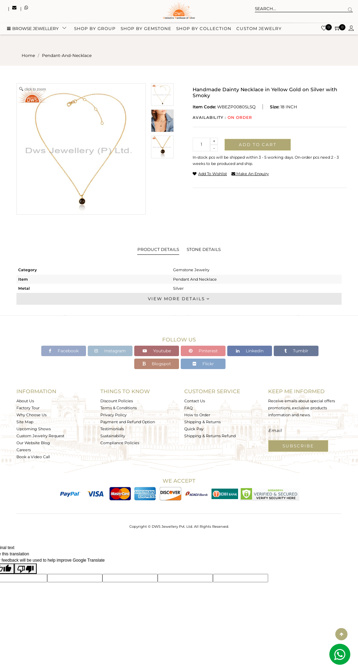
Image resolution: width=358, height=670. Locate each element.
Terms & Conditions (118, 407)
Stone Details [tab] (204, 249)
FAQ (188, 407)
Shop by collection (203, 28)
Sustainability (112, 435)
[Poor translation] (25, 568)
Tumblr (296, 350)
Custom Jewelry (259, 28)
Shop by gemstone (146, 28)
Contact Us (194, 400)
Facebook (64, 350)
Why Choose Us (31, 414)
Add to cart (258, 144)
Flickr (203, 363)
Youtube (157, 350)
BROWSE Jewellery (33, 28)
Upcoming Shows (33, 428)
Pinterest (203, 350)
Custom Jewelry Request (40, 435)
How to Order (197, 414)
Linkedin (250, 350)
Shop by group (95, 28)
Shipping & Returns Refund (210, 435)
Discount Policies (116, 400)
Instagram (110, 350)
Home (28, 55)
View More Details (179, 298)
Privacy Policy (113, 414)
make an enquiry (250, 173)
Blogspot (156, 363)
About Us (25, 400)
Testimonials (112, 428)
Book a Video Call (33, 456)
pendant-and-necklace (67, 55)
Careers (23, 449)
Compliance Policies (119, 442)
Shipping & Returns (202, 421)
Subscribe (298, 445)
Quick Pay (193, 428)
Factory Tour (28, 407)
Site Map (24, 421)
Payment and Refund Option (127, 421)
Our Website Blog (33, 442)
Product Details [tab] (158, 249)
